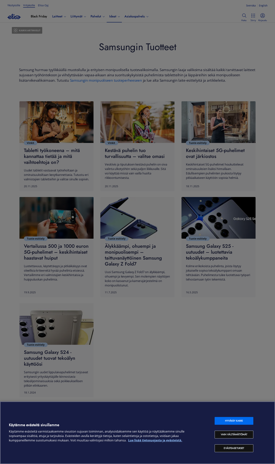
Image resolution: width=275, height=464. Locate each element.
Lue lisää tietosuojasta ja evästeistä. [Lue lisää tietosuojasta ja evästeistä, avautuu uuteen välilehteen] (155, 440)
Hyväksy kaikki (234, 421)
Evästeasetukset (234, 448)
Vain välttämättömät (234, 434)
